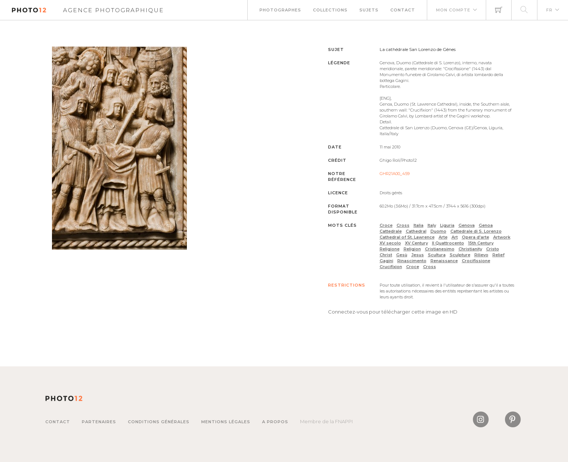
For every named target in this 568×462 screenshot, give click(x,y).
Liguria (447, 225)
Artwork (501, 237)
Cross (403, 225)
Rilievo (481, 254)
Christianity (470, 248)
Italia (419, 225)
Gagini (386, 260)
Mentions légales (225, 421)
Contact (402, 10)
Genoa (486, 225)
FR (549, 10)
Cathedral (416, 231)
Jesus (417, 254)
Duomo (438, 231)
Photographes (280, 10)
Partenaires (99, 421)
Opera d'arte (475, 237)
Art (455, 237)
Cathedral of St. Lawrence (407, 237)
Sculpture (460, 254)
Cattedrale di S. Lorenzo (476, 231)
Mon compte (453, 10)
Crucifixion (391, 266)
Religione (390, 248)
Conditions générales (158, 421)
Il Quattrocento (448, 243)
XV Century (416, 243)
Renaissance (444, 260)
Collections (330, 10)
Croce (386, 225)
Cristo (492, 248)
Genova (467, 225)
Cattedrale (391, 231)
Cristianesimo (439, 248)
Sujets (369, 10)
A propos (275, 421)
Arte (443, 237)
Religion (412, 248)
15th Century (481, 243)
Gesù (401, 254)
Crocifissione (476, 260)
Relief (498, 254)
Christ (386, 254)
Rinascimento (411, 260)
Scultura (437, 254)
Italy (432, 225)
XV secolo (390, 243)
